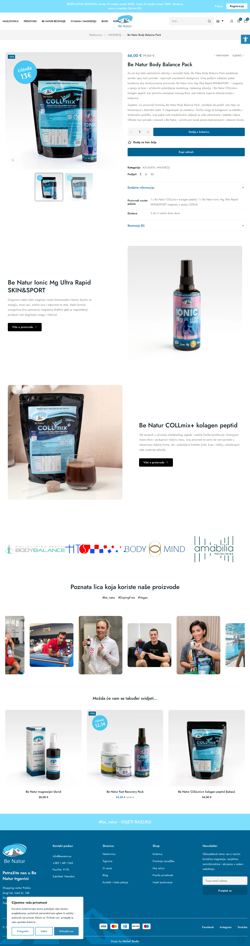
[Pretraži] (209, 21)
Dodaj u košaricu (199, 132)
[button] (245, 39)
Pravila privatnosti (163, 875)
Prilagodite (23, 931)
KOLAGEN (149, 167)
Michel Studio (131, 941)
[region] (45, 918)
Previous (8, 646)
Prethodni (222, 55)
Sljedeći (237, 55)
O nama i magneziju (83, 21)
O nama (107, 868)
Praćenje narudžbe (163, 861)
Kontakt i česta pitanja (115, 882)
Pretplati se (225, 891)
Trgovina (107, 861)
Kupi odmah (186, 152)
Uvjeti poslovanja (162, 882)
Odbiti (44, 931)
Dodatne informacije (141, 187)
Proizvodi (30, 21)
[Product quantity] (139, 132)
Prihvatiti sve (66, 931)
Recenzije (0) (136, 226)
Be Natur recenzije (54, 21)
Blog (105, 21)
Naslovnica (11, 21)
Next (241, 646)
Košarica (157, 854)
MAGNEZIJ (114, 35)
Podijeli (132, 174)
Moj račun (158, 868)
